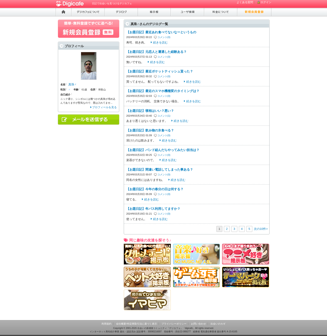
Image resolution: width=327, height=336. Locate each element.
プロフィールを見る (104, 107)
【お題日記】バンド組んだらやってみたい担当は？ (162, 150)
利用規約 (106, 323)
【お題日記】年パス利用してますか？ (153, 208)
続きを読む (160, 42)
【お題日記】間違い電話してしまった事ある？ (159, 169)
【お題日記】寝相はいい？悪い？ (150, 111)
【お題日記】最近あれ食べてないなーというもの (161, 32)
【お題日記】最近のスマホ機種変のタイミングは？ (162, 91)
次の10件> (261, 229)
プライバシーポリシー (173, 323)
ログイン (265, 2)
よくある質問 (245, 2)
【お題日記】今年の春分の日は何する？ (154, 189)
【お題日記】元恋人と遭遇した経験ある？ (156, 52)
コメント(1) (164, 115)
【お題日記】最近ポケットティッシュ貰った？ (159, 71)
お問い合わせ (198, 323)
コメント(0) (164, 37)
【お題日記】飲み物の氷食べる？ (150, 130)
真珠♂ (72, 84)
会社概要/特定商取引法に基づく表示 (136, 323)
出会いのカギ (218, 323)
